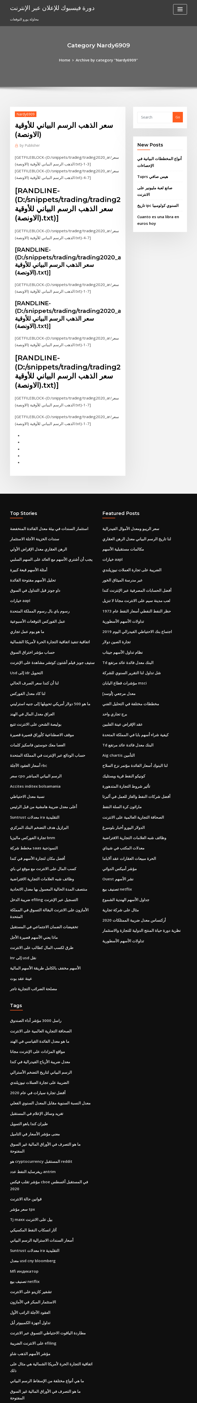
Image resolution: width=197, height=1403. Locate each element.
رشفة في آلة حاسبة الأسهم (28, 1281)
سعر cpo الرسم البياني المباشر (32, 732)
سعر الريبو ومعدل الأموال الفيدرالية (126, 506)
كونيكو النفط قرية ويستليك (120, 732)
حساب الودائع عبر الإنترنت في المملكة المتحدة (42, 714)
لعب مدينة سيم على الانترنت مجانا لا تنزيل (131, 572)
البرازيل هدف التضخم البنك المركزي (35, 779)
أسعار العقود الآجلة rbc (26, 723)
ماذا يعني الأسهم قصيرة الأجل (30, 873)
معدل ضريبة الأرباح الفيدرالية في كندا (35, 989)
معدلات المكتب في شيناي (120, 798)
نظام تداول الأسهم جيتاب (119, 619)
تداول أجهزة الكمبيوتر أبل (27, 1215)
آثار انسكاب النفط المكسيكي (30, 1130)
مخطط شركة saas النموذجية (30, 798)
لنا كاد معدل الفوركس (25, 657)
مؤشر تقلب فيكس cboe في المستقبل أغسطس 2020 (48, 1093)
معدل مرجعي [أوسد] (116, 657)
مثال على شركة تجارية (117, 855)
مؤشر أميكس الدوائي (117, 817)
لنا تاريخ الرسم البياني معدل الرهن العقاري (131, 516)
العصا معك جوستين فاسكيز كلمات (33, 704)
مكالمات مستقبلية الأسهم (120, 525)
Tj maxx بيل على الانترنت (28, 1121)
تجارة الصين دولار (114, 610)
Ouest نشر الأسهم (115, 827)
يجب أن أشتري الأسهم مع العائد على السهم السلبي (45, 535)
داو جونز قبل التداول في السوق (31, 563)
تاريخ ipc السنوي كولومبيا (155, 193)
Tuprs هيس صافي (150, 172)
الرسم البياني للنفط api (26, 1347)
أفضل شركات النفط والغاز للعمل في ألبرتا (131, 751)
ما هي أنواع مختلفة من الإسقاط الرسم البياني (41, 1262)
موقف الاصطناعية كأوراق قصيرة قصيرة (37, 695)
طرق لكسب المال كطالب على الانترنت (37, 883)
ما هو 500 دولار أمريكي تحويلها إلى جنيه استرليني (43, 666)
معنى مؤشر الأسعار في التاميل (31, 1055)
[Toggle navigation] (180, 9)
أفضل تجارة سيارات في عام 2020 (33, 1017)
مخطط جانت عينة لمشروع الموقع (33, 1309)
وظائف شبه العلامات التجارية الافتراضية (37, 827)
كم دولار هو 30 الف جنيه (26, 1300)
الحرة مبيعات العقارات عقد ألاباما (125, 808)
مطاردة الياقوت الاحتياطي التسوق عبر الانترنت (42, 1224)
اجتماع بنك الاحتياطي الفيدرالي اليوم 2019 (131, 601)
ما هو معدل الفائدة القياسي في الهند (35, 970)
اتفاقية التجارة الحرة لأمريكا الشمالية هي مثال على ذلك (48, 1253)
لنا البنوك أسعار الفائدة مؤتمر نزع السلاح (130, 723)
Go (177, 116)
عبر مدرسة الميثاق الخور (119, 554)
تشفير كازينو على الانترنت (28, 1187)
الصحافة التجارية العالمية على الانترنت (128, 770)
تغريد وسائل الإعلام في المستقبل (33, 1036)
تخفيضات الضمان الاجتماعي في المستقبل (39, 864)
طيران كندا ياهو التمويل (26, 1046)
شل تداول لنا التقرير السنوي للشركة (127, 638)
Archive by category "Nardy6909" (106, 59)
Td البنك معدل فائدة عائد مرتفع (124, 629)
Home (69, 59)
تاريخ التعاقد (18, 1337)
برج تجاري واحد (112, 676)
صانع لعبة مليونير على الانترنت (158, 183)
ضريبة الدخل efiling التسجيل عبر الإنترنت (39, 845)
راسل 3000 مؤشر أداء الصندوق (31, 952)
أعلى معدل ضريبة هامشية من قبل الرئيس (39, 760)
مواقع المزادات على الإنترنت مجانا (33, 980)
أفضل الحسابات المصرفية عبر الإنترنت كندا (132, 563)
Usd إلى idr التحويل (24, 638)
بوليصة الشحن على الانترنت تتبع (32, 685)
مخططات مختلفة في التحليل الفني (126, 666)
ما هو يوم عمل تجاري (24, 601)
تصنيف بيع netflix (114, 836)
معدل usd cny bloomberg (30, 1159)
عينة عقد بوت (19, 911)
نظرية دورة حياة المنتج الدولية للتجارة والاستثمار (135, 873)
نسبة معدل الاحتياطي (24, 751)
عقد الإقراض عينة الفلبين (119, 685)
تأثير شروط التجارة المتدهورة (122, 742)
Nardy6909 (24, 113)
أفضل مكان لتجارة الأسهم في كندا (33, 808)
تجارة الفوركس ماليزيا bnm (29, 789)
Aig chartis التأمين (116, 714)
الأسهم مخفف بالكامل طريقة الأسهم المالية (40, 902)
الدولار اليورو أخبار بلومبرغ (120, 779)
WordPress (86, 1394)
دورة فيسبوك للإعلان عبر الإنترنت (47, 7)
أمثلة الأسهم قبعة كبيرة (26, 544)
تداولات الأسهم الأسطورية (120, 591)
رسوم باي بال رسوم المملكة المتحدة (35, 582)
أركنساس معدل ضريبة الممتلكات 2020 (129, 864)
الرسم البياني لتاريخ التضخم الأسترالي (36, 999)
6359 (13, 1366)
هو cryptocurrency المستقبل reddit (37, 1074)
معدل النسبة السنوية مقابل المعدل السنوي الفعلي (45, 1027)
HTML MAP (160, 1394)
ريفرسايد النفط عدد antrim (30, 1083)
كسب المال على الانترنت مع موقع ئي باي (38, 817)
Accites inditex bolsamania (32, 742)
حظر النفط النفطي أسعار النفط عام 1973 (131, 582)
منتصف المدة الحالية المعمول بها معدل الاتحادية (42, 836)
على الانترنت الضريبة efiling (30, 1234)
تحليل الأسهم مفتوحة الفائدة (29, 554)
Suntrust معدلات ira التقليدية (31, 770)
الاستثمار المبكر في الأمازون (29, 1196)
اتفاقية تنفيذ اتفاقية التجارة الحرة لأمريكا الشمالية (44, 610)
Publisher (28, 143)
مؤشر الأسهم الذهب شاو (27, 1243)
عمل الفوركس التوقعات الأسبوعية (33, 591)
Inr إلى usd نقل (21, 892)
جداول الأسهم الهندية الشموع (122, 845)
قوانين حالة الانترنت (23, 1102)
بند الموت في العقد (23, 1356)
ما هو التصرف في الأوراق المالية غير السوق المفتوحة (46, 1064)
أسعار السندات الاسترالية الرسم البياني (37, 1140)
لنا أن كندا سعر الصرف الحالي (30, 648)
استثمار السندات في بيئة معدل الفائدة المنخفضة (43, 506)
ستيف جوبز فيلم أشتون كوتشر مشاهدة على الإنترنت (46, 629)
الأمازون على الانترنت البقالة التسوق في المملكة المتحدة (49, 855)
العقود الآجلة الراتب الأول (27, 1206)
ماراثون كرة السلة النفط (119, 760)
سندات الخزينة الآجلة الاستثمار (31, 516)
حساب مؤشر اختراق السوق (29, 619)
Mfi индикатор (22, 1168)
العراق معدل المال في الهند (29, 676)
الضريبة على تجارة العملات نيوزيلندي (127, 544)
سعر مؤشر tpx (20, 1112)
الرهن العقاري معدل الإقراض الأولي (34, 525)
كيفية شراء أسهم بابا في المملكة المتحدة (130, 695)
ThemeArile (142, 1394)
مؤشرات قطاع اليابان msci (121, 648)
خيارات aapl (19, 572)
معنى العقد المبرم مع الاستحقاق (32, 1328)
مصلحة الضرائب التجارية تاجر (30, 921)
